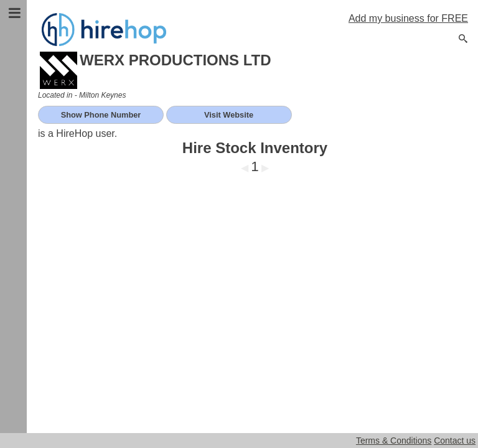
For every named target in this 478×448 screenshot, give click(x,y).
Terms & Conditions (393, 441)
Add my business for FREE (408, 18)
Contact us (455, 441)
